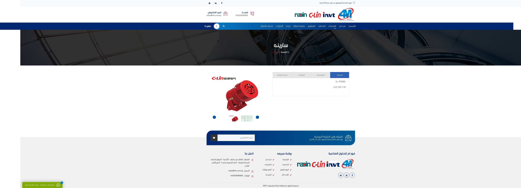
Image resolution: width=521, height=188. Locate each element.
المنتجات (312, 26)
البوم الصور (264, 170)
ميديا (268, 26)
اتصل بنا (248, 175)
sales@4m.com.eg (193, 15)
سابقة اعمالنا (279, 26)
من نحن (322, 26)
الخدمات (301, 26)
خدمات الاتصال (246, 26)
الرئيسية (331, 26)
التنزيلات (259, 26)
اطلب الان (265, 175)
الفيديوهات (246, 170)
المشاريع (291, 26)
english (187, 26)
